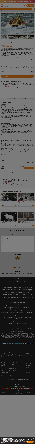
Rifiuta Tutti (29, 439)
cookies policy (6, 442)
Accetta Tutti (30, 441)
